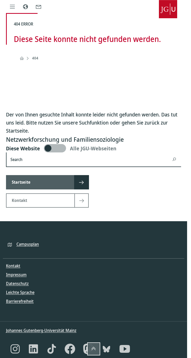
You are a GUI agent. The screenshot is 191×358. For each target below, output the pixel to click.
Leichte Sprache (20, 292)
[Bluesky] (106, 349)
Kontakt (13, 266)
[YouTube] (125, 349)
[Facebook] (70, 349)
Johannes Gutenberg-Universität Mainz (41, 330)
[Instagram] (15, 349)
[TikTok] (51, 349)
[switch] (93, 148)
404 (35, 57)
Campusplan (27, 244)
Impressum (16, 274)
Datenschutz (17, 283)
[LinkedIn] (33, 349)
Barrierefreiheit (20, 301)
